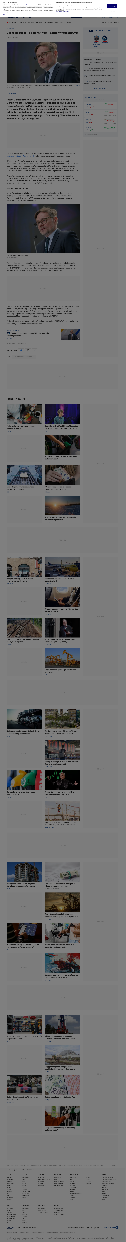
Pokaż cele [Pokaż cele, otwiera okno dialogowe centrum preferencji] (112, 11)
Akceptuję (112, 6)
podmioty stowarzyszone (28, 4)
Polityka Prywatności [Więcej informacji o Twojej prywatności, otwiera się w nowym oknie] (7, 14)
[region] (63, 8)
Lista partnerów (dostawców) (62, 11)
